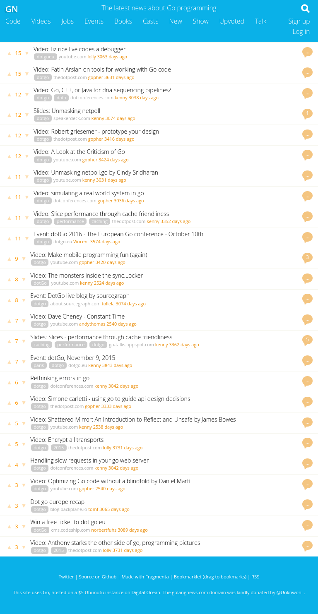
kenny (121, 97)
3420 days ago (110, 262)
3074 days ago (120, 118)
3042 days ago (123, 386)
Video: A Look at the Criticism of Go (79, 152)
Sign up (299, 21)
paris (39, 365)
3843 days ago (117, 365)
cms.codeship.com (70, 530)
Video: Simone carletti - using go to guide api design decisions (110, 399)
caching (100, 221)
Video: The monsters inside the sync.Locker (86, 275)
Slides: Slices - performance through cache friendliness (101, 337)
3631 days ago (119, 77)
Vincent (81, 241)
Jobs (67, 21)
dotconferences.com (91, 97)
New (175, 21)
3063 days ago (112, 56)
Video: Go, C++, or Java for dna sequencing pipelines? (102, 90)
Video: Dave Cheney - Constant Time (77, 316)
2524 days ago (109, 283)
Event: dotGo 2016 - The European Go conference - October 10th (118, 234)
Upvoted (231, 21)
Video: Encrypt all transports (67, 440)
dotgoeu (45, 56)
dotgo (43, 77)
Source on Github (97, 576)
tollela (108, 303)
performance (70, 221)
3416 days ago (119, 139)
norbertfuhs (103, 530)
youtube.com (73, 56)
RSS (255, 576)
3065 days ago (114, 509)
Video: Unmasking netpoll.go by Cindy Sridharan (96, 172)
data (61, 97)
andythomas (92, 324)
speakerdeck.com (71, 118)
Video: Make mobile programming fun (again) (88, 255)
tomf (93, 509)
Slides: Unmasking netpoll (67, 111)
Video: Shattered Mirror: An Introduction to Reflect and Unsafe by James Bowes (133, 419)
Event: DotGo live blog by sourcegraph (80, 296)
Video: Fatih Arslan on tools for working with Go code (102, 69)
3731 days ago (128, 447)
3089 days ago (133, 530)
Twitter (66, 576)
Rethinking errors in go (59, 378)
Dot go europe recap (57, 502)
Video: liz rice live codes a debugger (79, 49)
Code (13, 21)
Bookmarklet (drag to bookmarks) (210, 576)
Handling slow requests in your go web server (89, 460)
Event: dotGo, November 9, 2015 (72, 358)
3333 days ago (116, 406)
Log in (301, 31)
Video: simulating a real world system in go (89, 193)
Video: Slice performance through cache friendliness (101, 214)
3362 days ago (184, 344)
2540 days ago (121, 324)
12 (18, 94)
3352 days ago (176, 221)
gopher (95, 77)
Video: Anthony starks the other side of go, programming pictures (115, 543)
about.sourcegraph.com (75, 303)
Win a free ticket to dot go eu (67, 522)
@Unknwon (289, 592)
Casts (151, 21)
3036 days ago (129, 200)
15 (18, 53)
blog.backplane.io (68, 509)
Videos (41, 21)
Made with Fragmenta (145, 576)
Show (201, 21)
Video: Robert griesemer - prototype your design (96, 131)
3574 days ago (105, 241)
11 (18, 176)
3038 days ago (143, 97)
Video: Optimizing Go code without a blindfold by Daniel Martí (110, 481)
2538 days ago (108, 427)
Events (94, 21)
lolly (91, 56)
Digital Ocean (146, 592)
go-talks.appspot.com (131, 344)
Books (123, 21)
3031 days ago (111, 180)
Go (46, 592)
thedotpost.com (70, 77)
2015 (58, 447)
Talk (261, 21)
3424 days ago (114, 159)
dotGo (40, 283)
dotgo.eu (62, 241)
